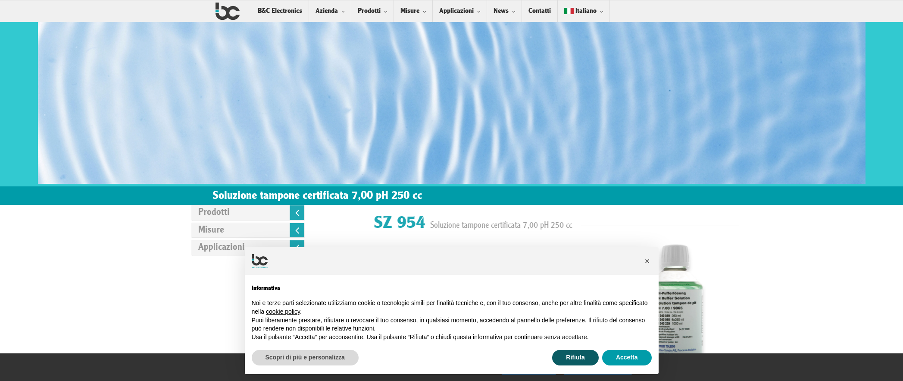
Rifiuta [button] (575, 357)
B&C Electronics (280, 11)
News (501, 11)
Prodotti (369, 11)
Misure (409, 11)
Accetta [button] (627, 357)
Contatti (539, 11)
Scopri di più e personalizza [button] (305, 357)
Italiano (580, 11)
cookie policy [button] (283, 311)
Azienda (327, 11)
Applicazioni (456, 11)
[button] (647, 261)
